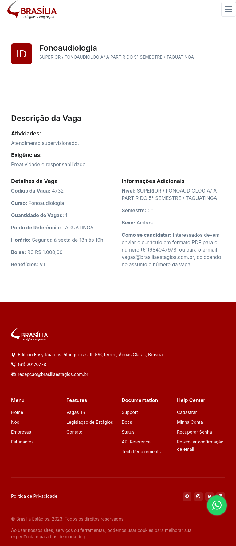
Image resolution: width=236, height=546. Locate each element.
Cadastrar (187, 412)
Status (128, 432)
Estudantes (22, 441)
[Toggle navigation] (228, 9)
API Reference (136, 441)
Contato (74, 432)
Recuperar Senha (194, 432)
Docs (127, 422)
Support (130, 412)
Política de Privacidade (34, 496)
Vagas (75, 412)
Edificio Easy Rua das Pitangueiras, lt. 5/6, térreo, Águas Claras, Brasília (87, 354)
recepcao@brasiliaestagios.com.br (49, 374)
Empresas (21, 432)
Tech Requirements (141, 451)
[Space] (29, 333)
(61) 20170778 (28, 364)
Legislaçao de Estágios (89, 422)
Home (17, 412)
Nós (15, 422)
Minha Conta (190, 422)
